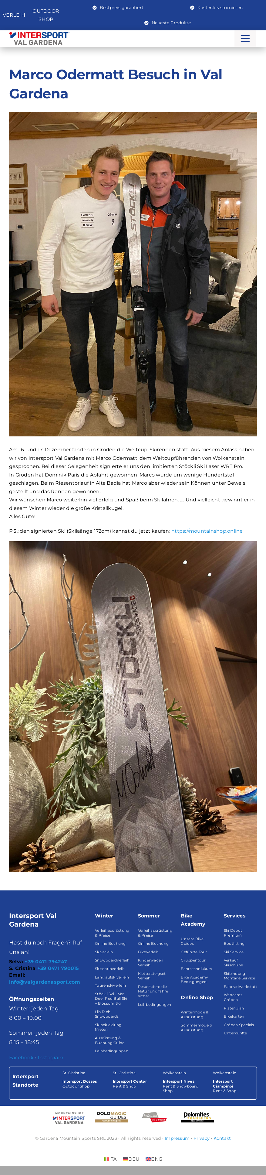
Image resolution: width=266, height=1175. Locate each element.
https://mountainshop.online (207, 531)
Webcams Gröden (233, 997)
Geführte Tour (194, 952)
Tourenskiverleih (110, 985)
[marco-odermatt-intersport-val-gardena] (133, 274)
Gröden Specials (239, 1025)
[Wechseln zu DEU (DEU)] (131, 1159)
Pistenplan (234, 1008)
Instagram (50, 1058)
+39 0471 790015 (58, 968)
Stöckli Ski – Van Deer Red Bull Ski (111, 996)
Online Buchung (110, 943)
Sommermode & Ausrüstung (196, 1027)
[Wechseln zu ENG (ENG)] (154, 1159)
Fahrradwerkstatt (240, 986)
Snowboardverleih (112, 960)
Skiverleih (104, 952)
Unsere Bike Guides (192, 941)
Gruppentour (193, 960)
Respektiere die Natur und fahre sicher (153, 991)
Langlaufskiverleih (112, 977)
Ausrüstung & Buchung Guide (109, 1040)
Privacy (202, 1138)
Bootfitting (234, 943)
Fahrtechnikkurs (196, 968)
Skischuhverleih (110, 968)
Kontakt (222, 1138)
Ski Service (234, 952)
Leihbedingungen (111, 1051)
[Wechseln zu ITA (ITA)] (110, 1159)
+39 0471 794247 (46, 962)
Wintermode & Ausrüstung (194, 1014)
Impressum (177, 1138)
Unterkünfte (235, 1033)
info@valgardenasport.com (44, 982)
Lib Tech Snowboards (107, 1014)
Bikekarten (234, 1016)
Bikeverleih (148, 952)
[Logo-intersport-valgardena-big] (39, 34)
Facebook (21, 1058)
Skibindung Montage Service (239, 976)
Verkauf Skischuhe (233, 962)
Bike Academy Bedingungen (194, 979)
